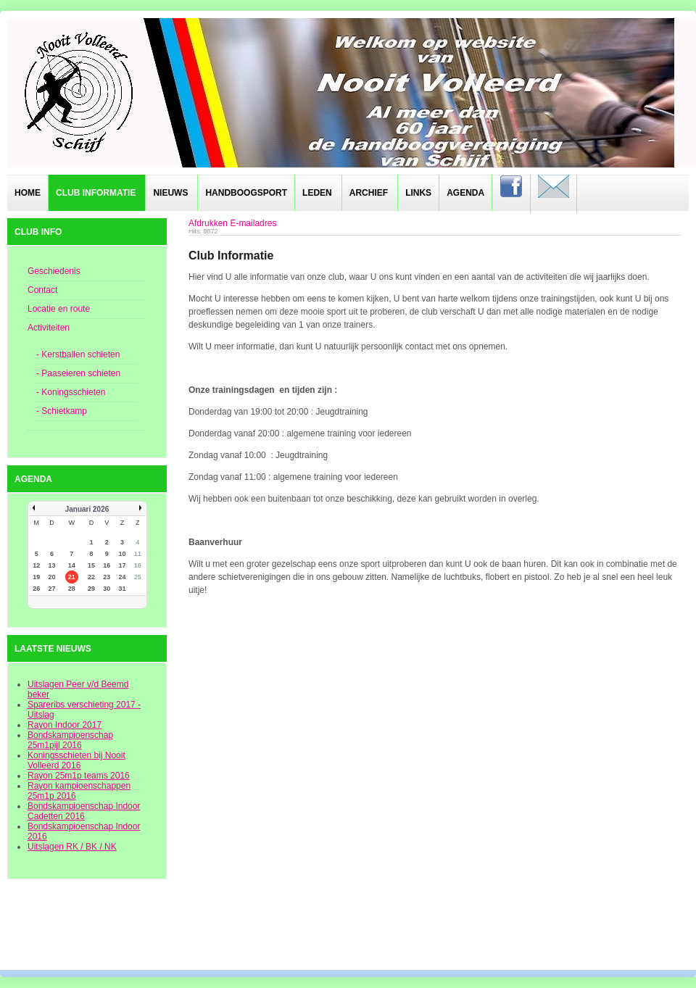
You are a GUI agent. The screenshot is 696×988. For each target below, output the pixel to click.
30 (106, 588)
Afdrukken (208, 223)
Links (418, 193)
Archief (368, 193)
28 (71, 588)
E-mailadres (253, 223)
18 (137, 565)
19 (36, 577)
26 (36, 588)
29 (91, 588)
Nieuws (170, 193)
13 (51, 565)
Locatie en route (59, 309)
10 (122, 553)
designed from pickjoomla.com (348, 931)
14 (71, 565)
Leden (317, 193)
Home (27, 193)
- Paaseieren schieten (78, 373)
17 (122, 565)
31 (122, 588)
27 (51, 588)
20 (51, 577)
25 (137, 577)
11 (137, 553)
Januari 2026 (87, 509)
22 (91, 577)
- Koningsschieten (70, 392)
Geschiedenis (54, 271)
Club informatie (96, 193)
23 (106, 577)
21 (71, 577)
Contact (42, 290)
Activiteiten (49, 328)
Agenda (465, 193)
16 (106, 565)
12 (36, 565)
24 (122, 577)
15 (91, 565)
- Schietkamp (61, 411)
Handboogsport (246, 193)
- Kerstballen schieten (78, 354)
